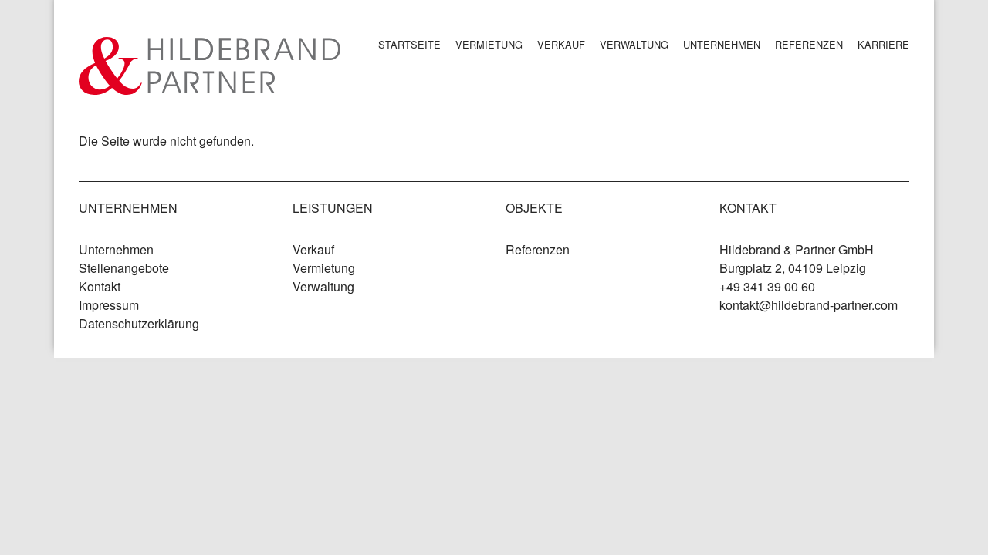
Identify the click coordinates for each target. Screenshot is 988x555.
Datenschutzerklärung (139, 323)
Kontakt (99, 286)
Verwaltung (634, 44)
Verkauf (561, 44)
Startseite (409, 44)
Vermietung (489, 44)
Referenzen (809, 44)
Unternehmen (721, 44)
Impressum (109, 305)
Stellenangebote (124, 268)
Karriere (883, 44)
